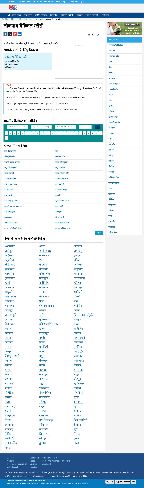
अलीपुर (8, 250)
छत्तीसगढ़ (111, 78)
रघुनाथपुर (78, 401)
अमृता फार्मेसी (8, 190)
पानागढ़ (43, 351)
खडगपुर (78, 287)
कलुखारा (78, 269)
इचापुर (77, 255)
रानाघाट (43, 411)
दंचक (76, 324)
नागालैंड (111, 172)
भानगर (8, 388)
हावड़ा (8, 447)
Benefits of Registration (17, 464)
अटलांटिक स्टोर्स (59, 157)
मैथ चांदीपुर (45, 392)
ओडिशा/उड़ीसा (113, 177)
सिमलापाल (44, 434)
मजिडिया (9, 392)
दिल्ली (110, 95)
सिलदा (77, 434)
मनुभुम (8, 397)
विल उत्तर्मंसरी (80, 420)
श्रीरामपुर (43, 424)
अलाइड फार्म (8, 217)
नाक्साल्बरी (79, 337)
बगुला (42, 356)
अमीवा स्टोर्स (58, 206)
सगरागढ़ (9, 429)
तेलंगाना (111, 210)
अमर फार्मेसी (8, 195)
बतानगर (78, 356)
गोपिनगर (9, 301)
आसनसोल (44, 255)
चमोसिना (78, 305)
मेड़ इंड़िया (5, 19)
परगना (8, 347)
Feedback (34, 467)
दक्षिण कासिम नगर (48, 324)
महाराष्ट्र (110, 150)
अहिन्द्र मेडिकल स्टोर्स (61, 223)
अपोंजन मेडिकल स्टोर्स (62, 179)
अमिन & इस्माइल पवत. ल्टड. (13, 206)
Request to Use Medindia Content (56, 461)
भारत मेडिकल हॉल (10, 151)
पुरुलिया (78, 347)
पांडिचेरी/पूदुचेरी (113, 183)
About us (11, 458)
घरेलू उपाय (28, 15)
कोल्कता (43, 287)
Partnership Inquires (50, 458)
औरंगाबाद (10, 264)
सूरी (75, 429)
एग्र (40, 260)
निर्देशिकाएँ (106, 15)
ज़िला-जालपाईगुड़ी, (83, 315)
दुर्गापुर (8, 328)
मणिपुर (110, 155)
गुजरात (110, 106)
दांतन (42, 328)
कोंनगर (77, 282)
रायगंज (77, 415)
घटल (41, 301)
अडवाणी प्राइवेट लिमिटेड (12, 162)
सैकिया (77, 424)
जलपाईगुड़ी (10, 315)
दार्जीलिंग (78, 328)
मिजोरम (111, 166)
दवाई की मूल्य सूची (93, 15)
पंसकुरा (8, 351)
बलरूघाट (78, 369)
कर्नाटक (111, 133)
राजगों (8, 411)
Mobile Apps (25, 2)
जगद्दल (42, 310)
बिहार (110, 67)
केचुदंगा (43, 264)
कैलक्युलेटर (54, 15)
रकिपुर (42, 401)
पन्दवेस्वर (78, 342)
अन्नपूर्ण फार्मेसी (59, 168)
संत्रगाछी (43, 429)
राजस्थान (111, 194)
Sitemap (33, 464)
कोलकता (9, 287)
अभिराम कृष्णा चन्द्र (10, 184)
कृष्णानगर (10, 278)
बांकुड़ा (77, 374)
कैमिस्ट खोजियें (16, 19)
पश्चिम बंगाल (112, 232)
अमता (42, 246)
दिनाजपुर (44, 333)
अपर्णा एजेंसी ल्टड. (10, 179)
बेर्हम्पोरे (77, 365)
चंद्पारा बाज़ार (46, 305)
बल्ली (7, 374)
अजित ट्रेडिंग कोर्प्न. (10, 157)
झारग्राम (9, 319)
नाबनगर (9, 342)
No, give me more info (123, 482)
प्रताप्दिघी (44, 347)
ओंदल (77, 260)
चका (76, 301)
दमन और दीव (113, 89)
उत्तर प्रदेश (111, 221)
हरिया (76, 443)
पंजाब (110, 188)
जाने (41, 315)
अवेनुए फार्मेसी (59, 217)
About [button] (12, 2)
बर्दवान (8, 365)
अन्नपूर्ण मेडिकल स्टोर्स (61, 173)
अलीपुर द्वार (45, 250)
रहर (76, 406)
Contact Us (73, 2)
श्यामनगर (9, 424)
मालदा (8, 401)
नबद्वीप (42, 337)
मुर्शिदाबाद (44, 397)
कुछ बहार (9, 269)
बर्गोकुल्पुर (79, 360)
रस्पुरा (42, 406)
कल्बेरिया (9, 273)
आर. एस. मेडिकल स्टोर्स (62, 228)
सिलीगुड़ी (9, 438)
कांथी (7, 282)
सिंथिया (8, 434)
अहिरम (8, 255)
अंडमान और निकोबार (115, 45)
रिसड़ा (8, 420)
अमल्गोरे (78, 246)
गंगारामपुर (44, 296)
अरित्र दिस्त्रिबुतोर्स (9, 212)
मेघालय (110, 161)
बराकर (8, 369)
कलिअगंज (44, 273)
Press (32, 461)
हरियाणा (111, 111)
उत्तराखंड (111, 227)
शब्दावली (80, 15)
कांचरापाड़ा (79, 278)
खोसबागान (10, 296)
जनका (77, 310)
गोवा (110, 100)
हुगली (76, 438)
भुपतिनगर (79, 383)
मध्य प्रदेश (111, 144)
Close (134, 482)
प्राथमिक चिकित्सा (41, 15)
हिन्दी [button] (83, 2)
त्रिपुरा (110, 216)
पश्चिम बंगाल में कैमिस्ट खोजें (33, 19)
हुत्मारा (42, 443)
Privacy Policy (69, 483)
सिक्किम (111, 199)
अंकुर (56, 151)
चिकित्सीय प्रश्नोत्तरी (67, 15)
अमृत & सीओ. (59, 184)
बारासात (43, 379)
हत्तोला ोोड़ (11, 443)
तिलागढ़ (9, 324)
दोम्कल (77, 333)
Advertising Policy (14, 467)
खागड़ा (42, 292)
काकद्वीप (43, 278)
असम (110, 62)
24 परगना (10, 246)
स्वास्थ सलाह (17, 15)
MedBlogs (61, 2)
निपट (42, 342)
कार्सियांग (44, 282)
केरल (110, 139)
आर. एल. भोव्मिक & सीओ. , (13, 228)
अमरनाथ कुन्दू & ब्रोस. (11, 201)
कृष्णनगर (78, 273)
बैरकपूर (43, 360)
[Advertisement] (79, 63)
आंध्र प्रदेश (111, 51)
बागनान (8, 379)
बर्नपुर (42, 365)
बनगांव (8, 360)
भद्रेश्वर (43, 383)
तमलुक (77, 319)
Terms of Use (84, 483)
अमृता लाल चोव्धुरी (60, 190)
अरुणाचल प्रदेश (113, 56)
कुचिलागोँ (78, 264)
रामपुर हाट (10, 415)
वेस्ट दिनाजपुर (46, 420)
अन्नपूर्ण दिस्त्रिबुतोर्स (60, 162)
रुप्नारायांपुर (10, 406)
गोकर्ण (77, 296)
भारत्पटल (44, 388)
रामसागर (43, 415)
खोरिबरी (78, 292)
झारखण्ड (111, 128)
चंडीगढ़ (110, 73)
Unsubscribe (47, 464)
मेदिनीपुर (78, 392)
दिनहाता (9, 333)
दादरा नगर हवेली (114, 84)
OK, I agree (109, 482)
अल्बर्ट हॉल (58, 212)
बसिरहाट (43, 374)
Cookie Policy (60, 483)
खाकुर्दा (8, 292)
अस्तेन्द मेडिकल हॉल (10, 223)
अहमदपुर (78, 250)
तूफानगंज (44, 319)
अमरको (57, 195)
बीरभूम (77, 379)
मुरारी (76, 397)
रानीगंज (78, 411)
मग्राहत (77, 388)
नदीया (8, 337)
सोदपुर (42, 438)
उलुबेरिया (9, 260)
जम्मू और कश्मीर (114, 122)
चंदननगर (9, 305)
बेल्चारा (43, 369)
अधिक (99, 233)
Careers (37, 2)
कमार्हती (43, 269)
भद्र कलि (9, 383)
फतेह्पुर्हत (79, 351)
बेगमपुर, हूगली (12, 356)
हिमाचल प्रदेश (113, 117)
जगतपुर (9, 310)
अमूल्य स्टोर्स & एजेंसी (61, 201)
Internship (49, 2)
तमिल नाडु (111, 205)
